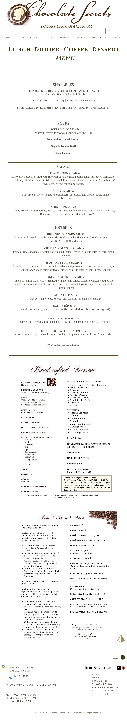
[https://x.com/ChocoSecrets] (119, 668)
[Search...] (115, 31)
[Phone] (10, 677)
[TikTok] (109, 668)
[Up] (123, 657)
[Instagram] (86, 668)
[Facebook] (105, 668)
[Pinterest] (95, 668)
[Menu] (115, 657)
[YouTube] (91, 668)
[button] (16, 36)
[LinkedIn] (114, 668)
